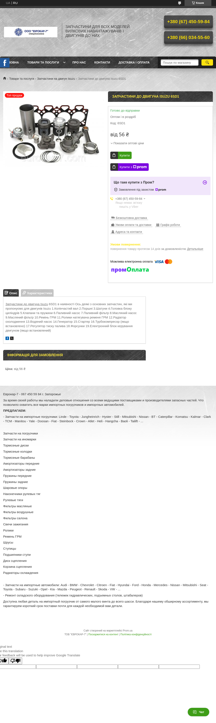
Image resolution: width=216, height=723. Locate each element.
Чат (198, 712)
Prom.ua (127, 630)
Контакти (102, 62)
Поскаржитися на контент (103, 634)
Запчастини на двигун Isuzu (56, 78)
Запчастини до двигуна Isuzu (26, 304)
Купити (125, 155)
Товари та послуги (43, 62)
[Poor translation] (15, 660)
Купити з (133, 167)
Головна (11, 62)
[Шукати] (207, 62)
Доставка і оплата (134, 62)
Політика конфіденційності (136, 634)
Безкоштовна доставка (131, 218)
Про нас (79, 62)
